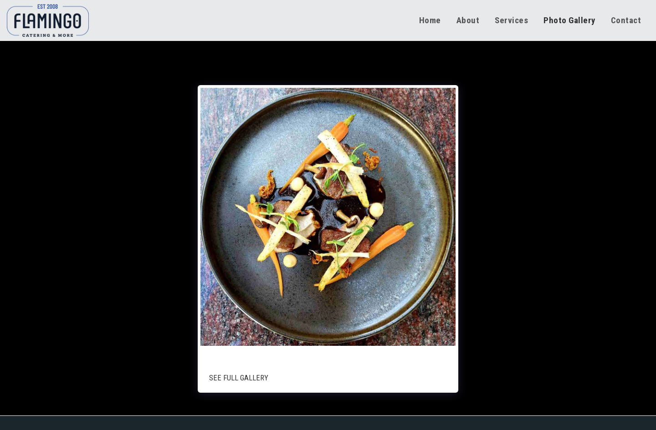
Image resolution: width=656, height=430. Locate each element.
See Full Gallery (238, 378)
